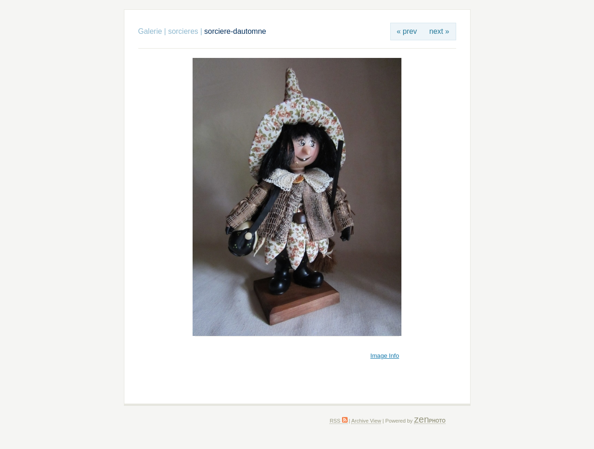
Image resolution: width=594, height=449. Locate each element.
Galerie (150, 31)
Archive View (366, 421)
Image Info (384, 355)
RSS (338, 421)
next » (439, 31)
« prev (407, 31)
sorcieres (183, 31)
